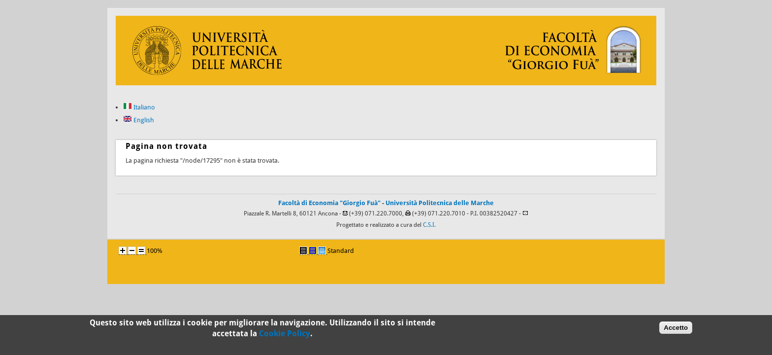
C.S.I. (429, 224)
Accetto (676, 329)
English (138, 120)
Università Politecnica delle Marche (440, 203)
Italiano (139, 107)
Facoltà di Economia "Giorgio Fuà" (329, 203)
